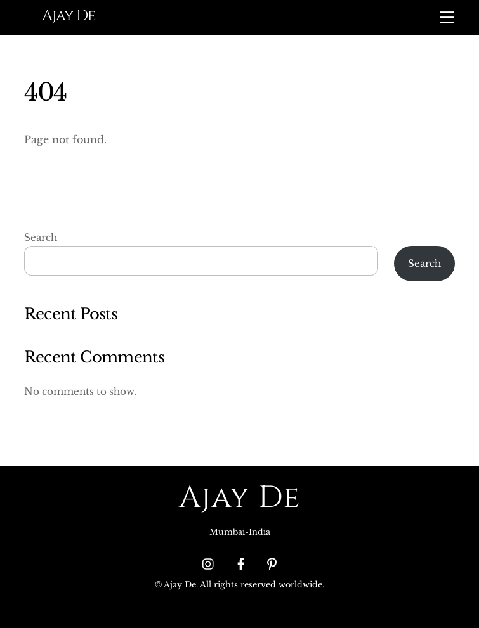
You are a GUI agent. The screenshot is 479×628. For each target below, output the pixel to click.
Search (40, 237)
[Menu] (447, 17)
